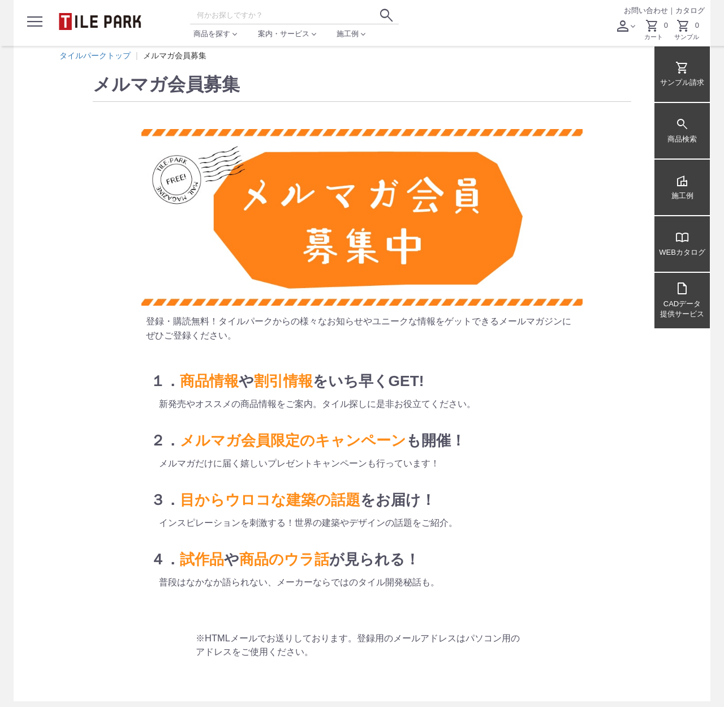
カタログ (690, 10)
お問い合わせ (646, 10)
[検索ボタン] (386, 15)
